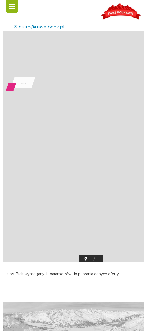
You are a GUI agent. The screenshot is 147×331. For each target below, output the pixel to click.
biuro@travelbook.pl (41, 26)
